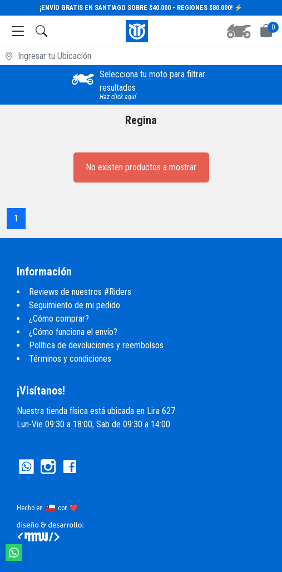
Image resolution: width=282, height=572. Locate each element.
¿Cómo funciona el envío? (73, 332)
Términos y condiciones (70, 358)
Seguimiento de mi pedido (74, 305)
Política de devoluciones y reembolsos (96, 345)
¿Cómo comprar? (59, 318)
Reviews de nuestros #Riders (80, 292)
